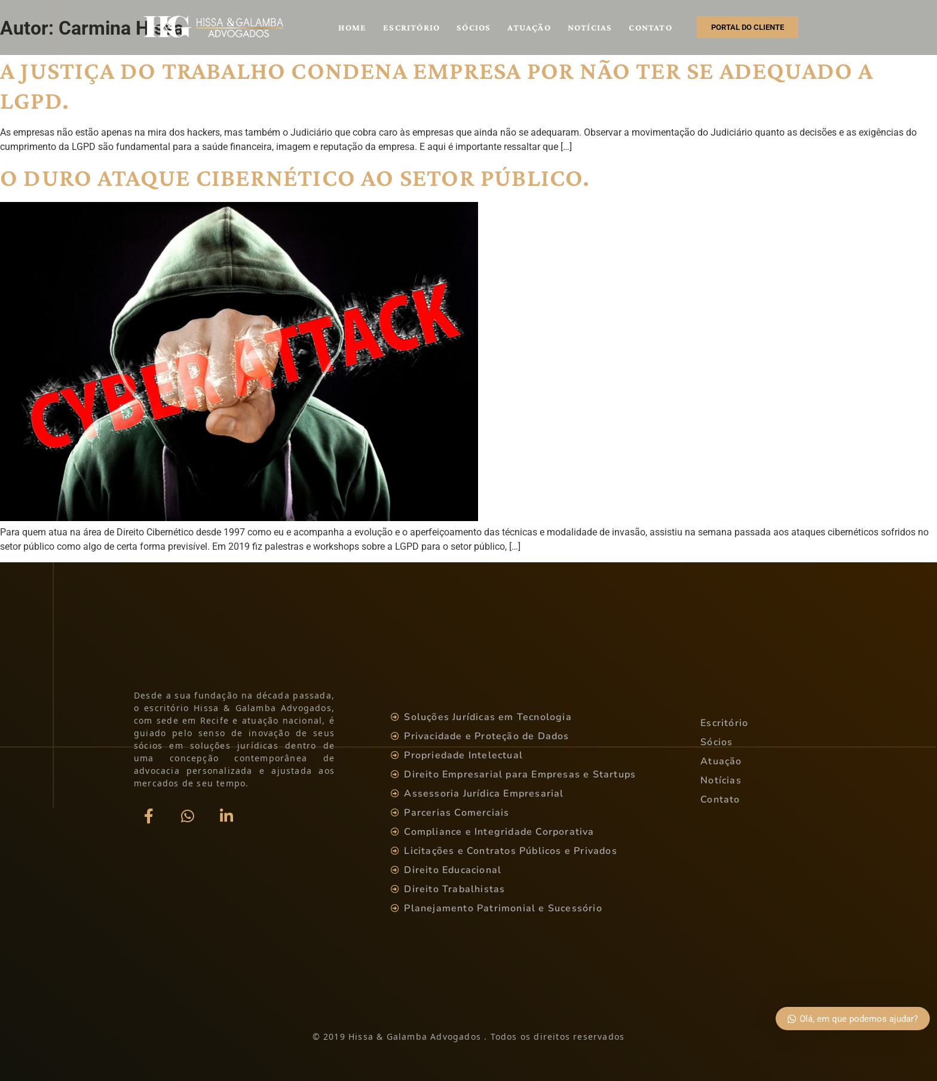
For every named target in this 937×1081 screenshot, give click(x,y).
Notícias (590, 27)
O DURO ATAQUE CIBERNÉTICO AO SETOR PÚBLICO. (295, 177)
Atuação (528, 27)
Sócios (474, 27)
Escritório (411, 27)
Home (352, 27)
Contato (650, 27)
